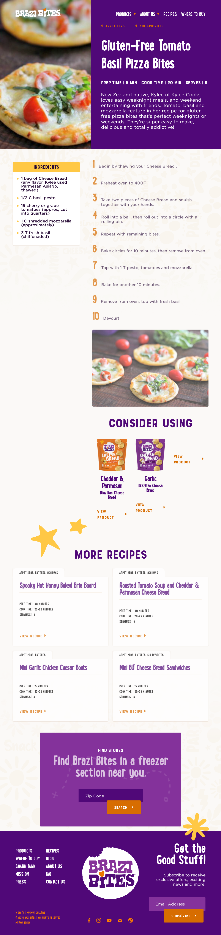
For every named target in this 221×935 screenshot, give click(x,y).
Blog (50, 859)
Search (123, 807)
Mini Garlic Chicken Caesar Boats (53, 670)
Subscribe (183, 916)
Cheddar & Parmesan (112, 482)
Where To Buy (193, 14)
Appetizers (113, 26)
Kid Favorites (149, 26)
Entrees (40, 575)
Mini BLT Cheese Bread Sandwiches (154, 670)
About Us (149, 14)
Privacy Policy (23, 922)
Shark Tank (25, 866)
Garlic (150, 479)
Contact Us (55, 882)
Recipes (170, 14)
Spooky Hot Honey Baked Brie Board (57, 588)
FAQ (48, 874)
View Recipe (32, 638)
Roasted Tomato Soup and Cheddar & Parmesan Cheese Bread (159, 591)
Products (126, 14)
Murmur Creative (36, 913)
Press (21, 882)
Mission (22, 874)
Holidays (52, 575)
